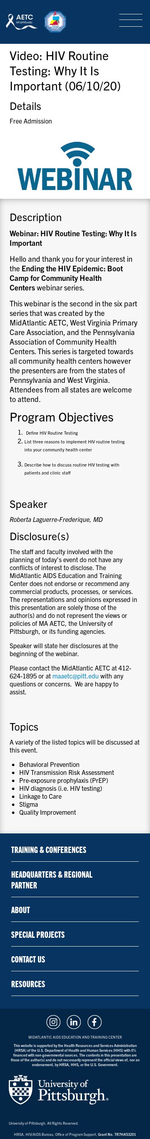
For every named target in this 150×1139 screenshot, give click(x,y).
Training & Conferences (48, 849)
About (20, 909)
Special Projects (38, 934)
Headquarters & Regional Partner (51, 879)
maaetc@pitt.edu (75, 676)
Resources (28, 983)
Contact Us (28, 958)
